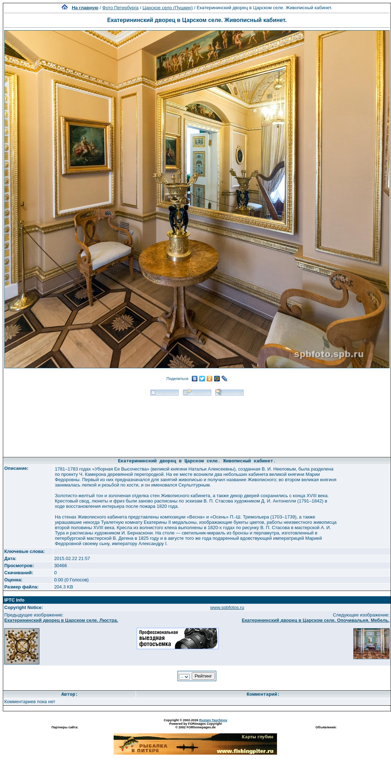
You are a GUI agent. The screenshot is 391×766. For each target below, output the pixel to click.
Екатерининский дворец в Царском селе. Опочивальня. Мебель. (316, 620)
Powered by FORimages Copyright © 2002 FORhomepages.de (195, 725)
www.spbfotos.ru (227, 607)
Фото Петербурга (120, 7)
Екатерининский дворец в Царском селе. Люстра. (61, 620)
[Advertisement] (197, 424)
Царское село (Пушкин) (167, 7)
